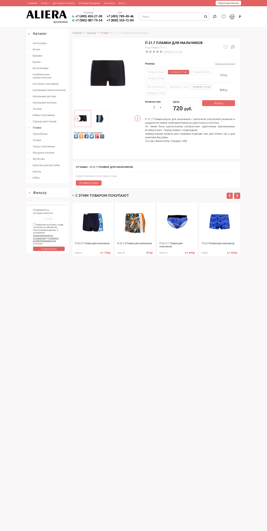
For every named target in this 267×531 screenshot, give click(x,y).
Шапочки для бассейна (46, 165)
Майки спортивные (44, 115)
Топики (37, 140)
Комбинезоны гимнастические (42, 76)
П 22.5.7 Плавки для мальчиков (92, 243)
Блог (121, 3)
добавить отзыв (173, 51)
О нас (44, 3)
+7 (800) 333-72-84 (120, 20)
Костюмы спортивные (46, 83)
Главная (32, 3)
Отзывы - (104, 166)
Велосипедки (40, 68)
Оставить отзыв (88, 182)
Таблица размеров (225, 63)
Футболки (39, 158)
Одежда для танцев (44, 121)
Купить (218, 103)
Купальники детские (44, 96)
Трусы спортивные (44, 146)
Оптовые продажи (89, 3)
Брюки (37, 61)
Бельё (36, 49)
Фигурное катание (43, 152)
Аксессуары (40, 43)
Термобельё (40, 133)
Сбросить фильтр (47, 387)
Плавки (37, 127)
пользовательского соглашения (43, 432)
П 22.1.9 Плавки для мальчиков (134, 243)
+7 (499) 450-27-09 (88, 16)
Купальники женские (45, 102)
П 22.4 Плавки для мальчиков (218, 243)
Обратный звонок (228, 3)
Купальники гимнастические (49, 90)
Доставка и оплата (64, 3)
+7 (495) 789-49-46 (120, 16)
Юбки (36, 177)
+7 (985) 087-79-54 (88, 20)
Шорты (37, 171)
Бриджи (37, 55)
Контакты (109, 3)
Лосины (37, 108)
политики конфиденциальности (45, 435)
